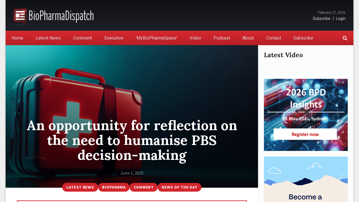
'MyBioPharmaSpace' (156, 38)
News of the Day (179, 187)
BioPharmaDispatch (53, 15)
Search (345, 38)
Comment (82, 38)
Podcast (221, 38)
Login (341, 18)
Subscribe (321, 18)
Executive (113, 38)
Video (195, 38)
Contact (273, 38)
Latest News (48, 38)
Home (17, 38)
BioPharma (113, 187)
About (248, 38)
